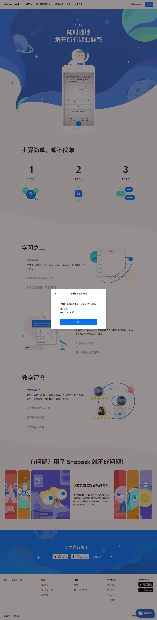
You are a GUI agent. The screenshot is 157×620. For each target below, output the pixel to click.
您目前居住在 (64, 309)
